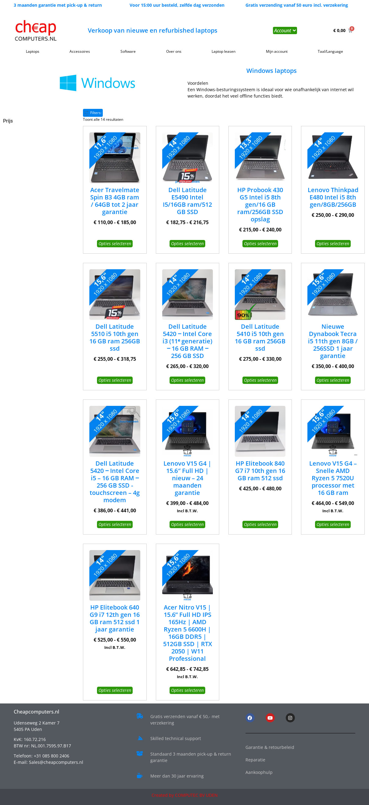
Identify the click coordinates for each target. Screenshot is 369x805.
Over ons (173, 51)
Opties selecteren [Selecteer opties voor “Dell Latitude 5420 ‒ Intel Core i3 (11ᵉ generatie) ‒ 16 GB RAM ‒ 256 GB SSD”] (187, 380)
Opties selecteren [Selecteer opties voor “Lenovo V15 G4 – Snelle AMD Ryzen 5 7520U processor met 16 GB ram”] (333, 524)
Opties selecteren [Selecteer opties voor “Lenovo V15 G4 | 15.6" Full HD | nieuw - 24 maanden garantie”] (187, 524)
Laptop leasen (223, 51)
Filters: (93, 112)
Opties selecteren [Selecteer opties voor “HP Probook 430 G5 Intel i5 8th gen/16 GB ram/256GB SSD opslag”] (260, 243)
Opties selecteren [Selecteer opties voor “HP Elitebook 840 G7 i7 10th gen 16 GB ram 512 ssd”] (260, 524)
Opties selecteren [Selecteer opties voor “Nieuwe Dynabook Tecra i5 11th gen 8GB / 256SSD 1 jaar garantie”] (333, 380)
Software (128, 51)
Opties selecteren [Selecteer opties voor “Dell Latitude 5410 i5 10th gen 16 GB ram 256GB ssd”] (260, 380)
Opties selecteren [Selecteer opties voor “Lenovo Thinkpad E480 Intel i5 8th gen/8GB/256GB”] (333, 243)
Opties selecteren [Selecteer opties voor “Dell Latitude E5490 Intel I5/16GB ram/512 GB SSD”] (187, 243)
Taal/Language (330, 51)
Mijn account (277, 51)
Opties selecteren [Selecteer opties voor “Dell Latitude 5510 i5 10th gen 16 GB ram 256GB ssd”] (115, 380)
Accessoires (80, 51)
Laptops (32, 51)
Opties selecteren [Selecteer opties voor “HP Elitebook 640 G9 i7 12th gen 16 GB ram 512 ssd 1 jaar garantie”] (115, 690)
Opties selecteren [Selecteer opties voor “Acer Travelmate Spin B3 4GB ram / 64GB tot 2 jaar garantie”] (115, 243)
